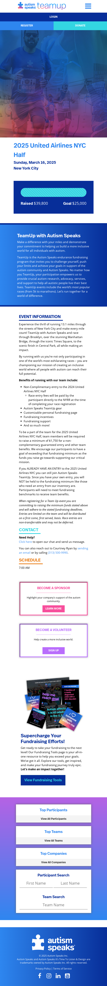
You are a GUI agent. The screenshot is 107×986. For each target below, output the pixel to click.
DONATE (80, 25)
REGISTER (27, 25)
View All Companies (53, 862)
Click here (25, 542)
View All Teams (54, 840)
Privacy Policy (43, 968)
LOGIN (54, 17)
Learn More (53, 608)
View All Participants (53, 819)
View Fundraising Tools (43, 780)
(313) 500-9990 (58, 553)
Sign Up (53, 650)
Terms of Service (62, 968)
